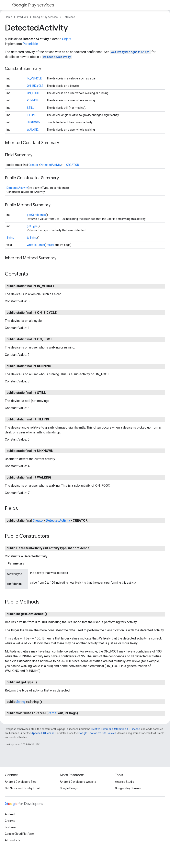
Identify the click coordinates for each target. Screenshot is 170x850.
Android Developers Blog (20, 781)
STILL (30, 107)
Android (10, 814)
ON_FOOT (33, 93)
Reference (69, 16)
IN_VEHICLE (34, 78)
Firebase (10, 827)
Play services (33, 5)
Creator (33, 164)
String (10, 237)
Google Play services (45, 16)
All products (12, 840)
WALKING (33, 129)
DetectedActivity (57, 57)
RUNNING (32, 100)
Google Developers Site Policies (97, 733)
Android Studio (124, 781)
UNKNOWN (33, 122)
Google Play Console (128, 788)
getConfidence (36, 214)
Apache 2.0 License (42, 733)
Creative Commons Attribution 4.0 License (115, 729)
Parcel (50, 244)
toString (32, 237)
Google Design (69, 788)
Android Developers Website (78, 781)
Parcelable (30, 44)
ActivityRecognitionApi (130, 52)
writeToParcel (36, 244)
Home (8, 16)
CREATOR (72, 164)
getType (32, 226)
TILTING (31, 115)
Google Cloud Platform (19, 833)
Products (22, 16)
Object (66, 39)
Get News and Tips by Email (22, 788)
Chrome (10, 820)
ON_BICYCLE (35, 85)
